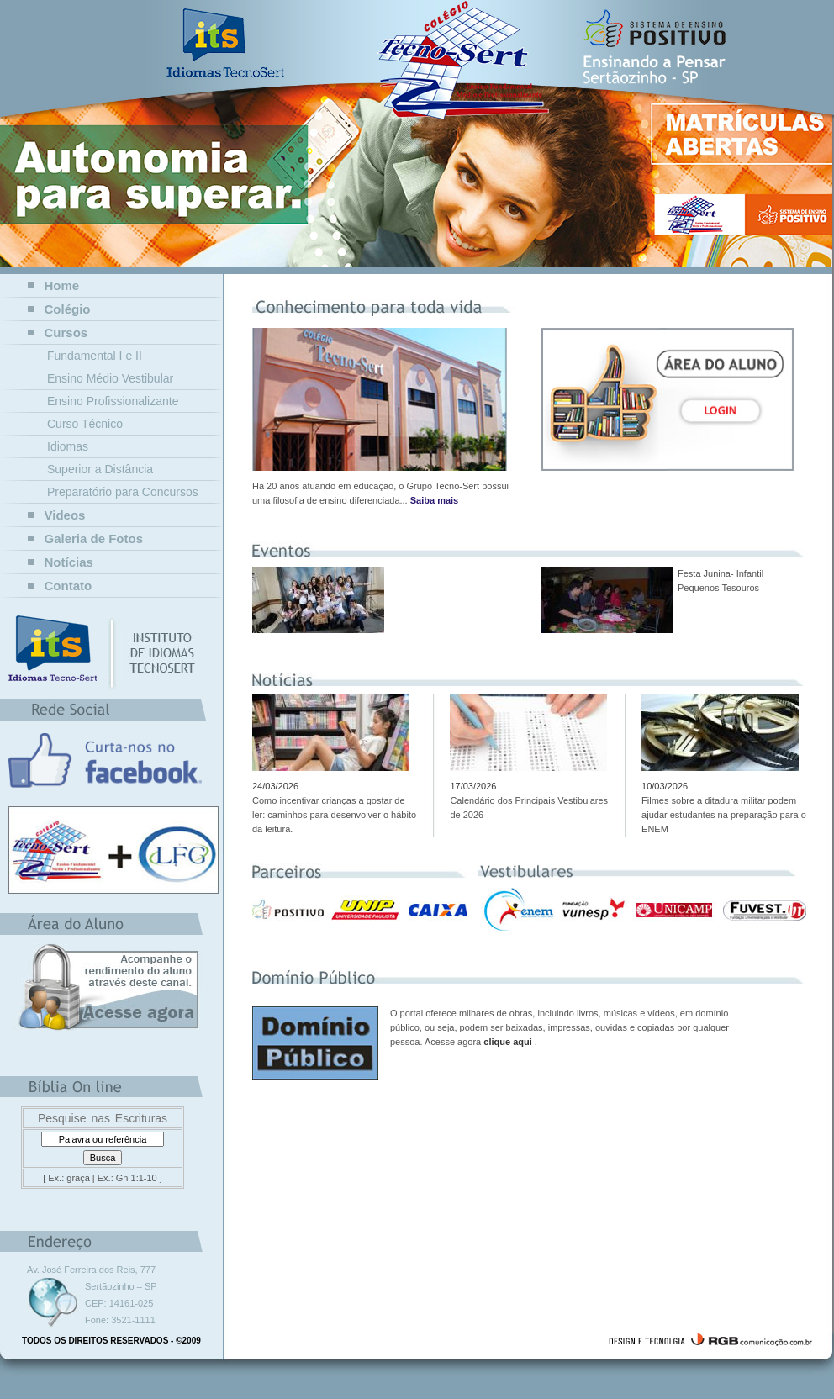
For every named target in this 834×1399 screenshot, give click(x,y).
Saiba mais (434, 500)
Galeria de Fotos (94, 538)
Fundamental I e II (94, 355)
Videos (65, 515)
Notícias (69, 562)
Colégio (68, 309)
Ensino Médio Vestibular (110, 378)
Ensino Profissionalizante (112, 401)
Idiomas (67, 446)
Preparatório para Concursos (122, 492)
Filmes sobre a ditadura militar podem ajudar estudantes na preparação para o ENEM (723, 814)
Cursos (66, 332)
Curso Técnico (85, 423)
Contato (68, 585)
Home (62, 285)
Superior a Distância (100, 469)
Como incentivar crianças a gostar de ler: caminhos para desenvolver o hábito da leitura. (334, 814)
